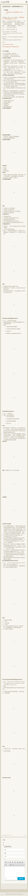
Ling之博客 (5, 2)
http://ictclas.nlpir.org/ (7, 44)
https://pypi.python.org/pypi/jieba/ (10, 46)
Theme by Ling (20, 894)
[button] (6, 862)
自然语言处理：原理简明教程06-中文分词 (14, 6)
